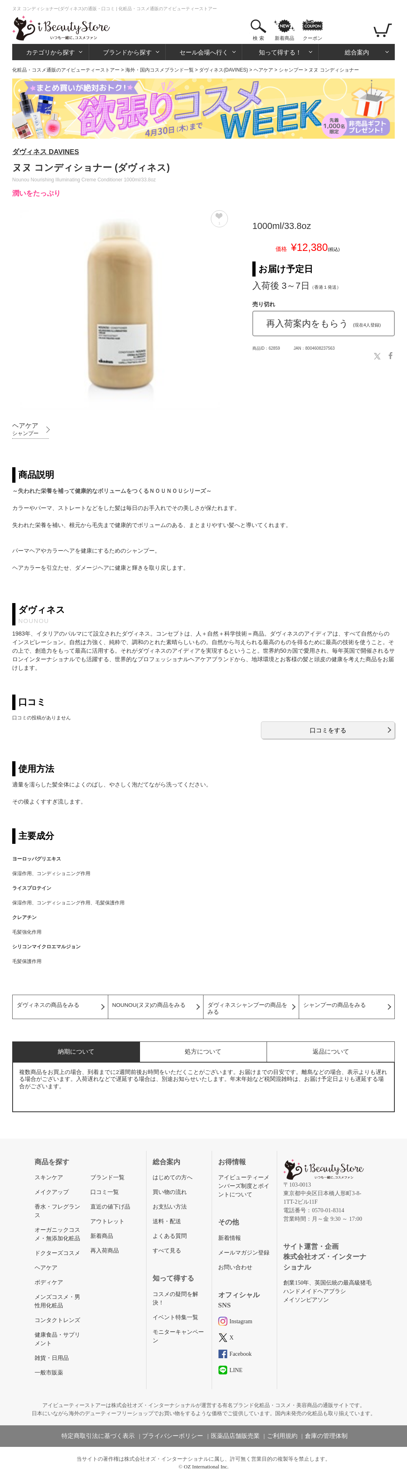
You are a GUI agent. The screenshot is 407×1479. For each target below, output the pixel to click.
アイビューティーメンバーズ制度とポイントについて (243, 1186)
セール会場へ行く (203, 52)
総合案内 (357, 52)
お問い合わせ (235, 1267)
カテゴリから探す (50, 52)
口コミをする (328, 730)
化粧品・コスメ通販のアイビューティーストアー (66, 70)
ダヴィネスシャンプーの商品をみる (247, 1008)
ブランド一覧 (107, 1177)
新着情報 (229, 1238)
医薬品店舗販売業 (235, 1436)
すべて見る (167, 1251)
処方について (203, 1051)
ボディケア (49, 1282)
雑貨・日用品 (52, 1358)
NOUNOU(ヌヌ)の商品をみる (149, 1005)
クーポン (312, 38)
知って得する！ (280, 52)
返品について (331, 1051)
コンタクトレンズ (57, 1320)
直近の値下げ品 (110, 1207)
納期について (76, 1051)
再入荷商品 (104, 1251)
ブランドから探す (127, 52)
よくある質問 (170, 1236)
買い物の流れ (170, 1192)
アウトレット (107, 1221)
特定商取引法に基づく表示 (98, 1436)
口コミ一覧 (104, 1192)
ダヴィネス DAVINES (45, 152)
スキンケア (49, 1177)
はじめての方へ (173, 1177)
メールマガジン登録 (243, 1253)
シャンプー (291, 70)
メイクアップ (52, 1192)
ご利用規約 (282, 1436)
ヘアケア (263, 70)
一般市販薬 (49, 1373)
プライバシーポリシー (172, 1436)
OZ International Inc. (206, 1467)
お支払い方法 (170, 1207)
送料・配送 (167, 1221)
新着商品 (284, 38)
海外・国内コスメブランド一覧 (159, 70)
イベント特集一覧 (175, 1317)
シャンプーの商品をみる (334, 1005)
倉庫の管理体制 (326, 1436)
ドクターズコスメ (57, 1253)
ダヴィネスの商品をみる (48, 1005)
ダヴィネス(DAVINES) (223, 70)
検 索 (258, 38)
